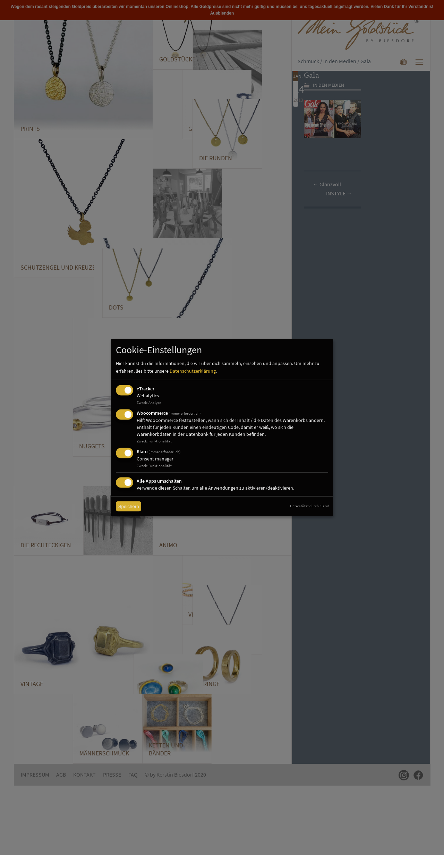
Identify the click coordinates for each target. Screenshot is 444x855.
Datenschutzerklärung (193, 371)
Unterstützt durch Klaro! (309, 505)
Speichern (128, 506)
